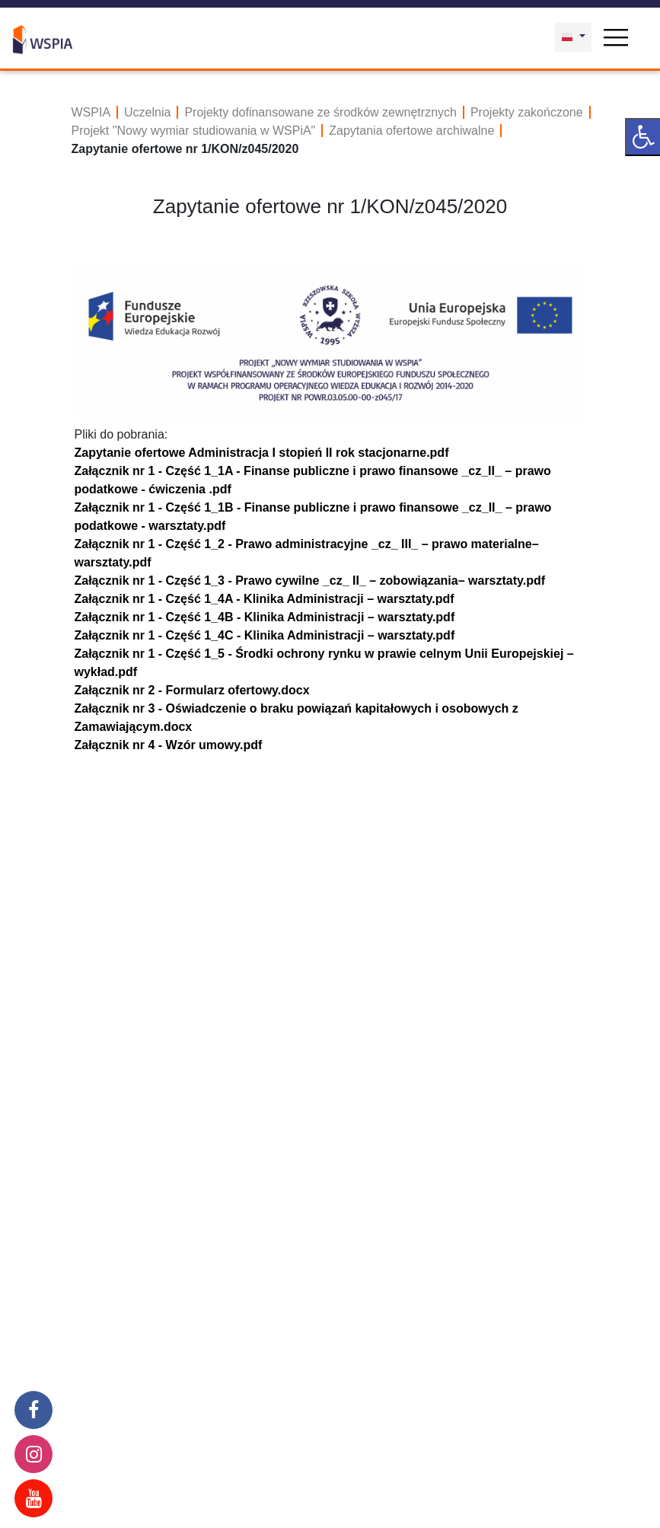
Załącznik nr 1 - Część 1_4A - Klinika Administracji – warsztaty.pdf (264, 598)
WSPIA (91, 112)
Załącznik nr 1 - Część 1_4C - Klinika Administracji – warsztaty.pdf (265, 635)
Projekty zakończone (526, 112)
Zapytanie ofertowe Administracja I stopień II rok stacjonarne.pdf (262, 452)
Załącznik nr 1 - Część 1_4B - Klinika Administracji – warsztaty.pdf (265, 617)
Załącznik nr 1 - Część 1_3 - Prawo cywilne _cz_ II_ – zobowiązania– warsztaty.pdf (310, 580)
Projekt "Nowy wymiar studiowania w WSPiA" (194, 130)
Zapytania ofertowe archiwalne (411, 130)
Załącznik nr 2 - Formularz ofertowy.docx (192, 690)
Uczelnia (147, 112)
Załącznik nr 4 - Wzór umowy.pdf (169, 744)
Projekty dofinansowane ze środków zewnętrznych (320, 112)
